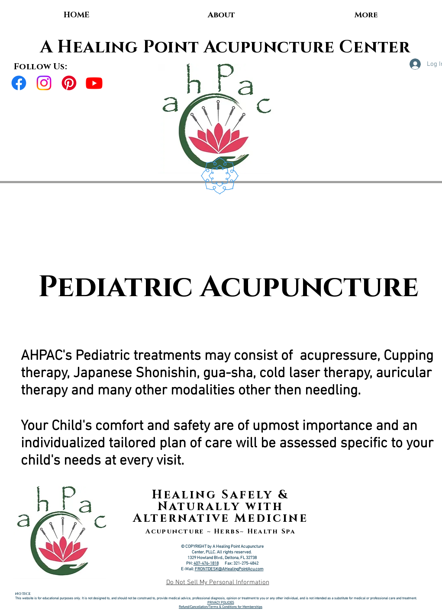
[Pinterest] (69, 83)
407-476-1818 (206, 563)
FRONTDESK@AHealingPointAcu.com (229, 569)
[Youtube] (94, 83)
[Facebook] (19, 83)
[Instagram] (44, 83)
